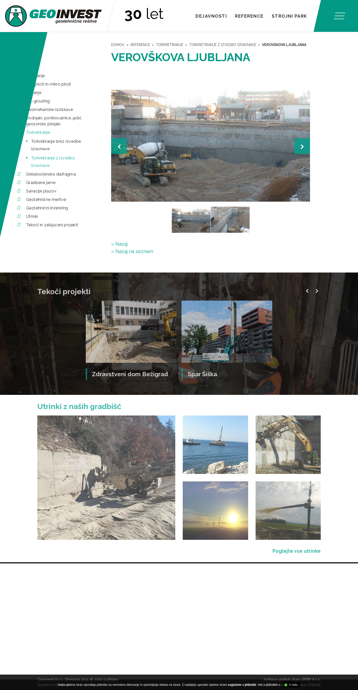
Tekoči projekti (63, 291)
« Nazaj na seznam (132, 251)
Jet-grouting (38, 101)
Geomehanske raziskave (49, 109)
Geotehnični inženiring (47, 208)
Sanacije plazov (41, 191)
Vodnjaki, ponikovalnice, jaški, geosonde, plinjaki (54, 121)
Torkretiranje (38, 132)
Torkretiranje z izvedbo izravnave (222, 45)
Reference (249, 16)
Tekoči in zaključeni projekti (52, 225)
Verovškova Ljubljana (284, 45)
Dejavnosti (211, 16)
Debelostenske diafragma (51, 174)
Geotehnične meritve (46, 199)
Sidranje (33, 92)
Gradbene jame (40, 182)
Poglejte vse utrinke (296, 551)
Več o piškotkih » (269, 685)
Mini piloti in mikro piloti (48, 84)
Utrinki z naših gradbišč (79, 406)
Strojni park (289, 16)
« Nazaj (119, 244)
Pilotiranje (35, 75)
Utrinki (32, 216)
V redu (293, 685)
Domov (118, 45)
